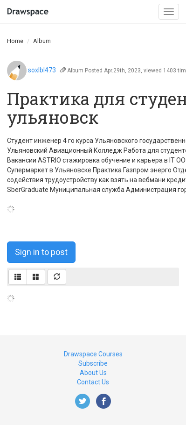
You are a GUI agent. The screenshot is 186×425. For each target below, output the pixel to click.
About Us (93, 372)
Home (15, 40)
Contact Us (93, 382)
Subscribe (93, 363)
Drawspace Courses (93, 354)
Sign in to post (41, 252)
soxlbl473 (42, 70)
